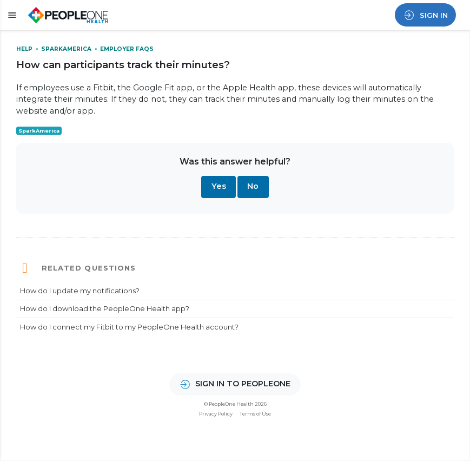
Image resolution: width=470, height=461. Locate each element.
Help (25, 48)
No (253, 186)
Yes (218, 186)
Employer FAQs (127, 48)
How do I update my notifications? (80, 290)
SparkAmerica (67, 48)
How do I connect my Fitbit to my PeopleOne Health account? (129, 326)
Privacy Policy (216, 414)
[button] (10, 15)
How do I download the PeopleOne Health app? (104, 308)
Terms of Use (255, 414)
